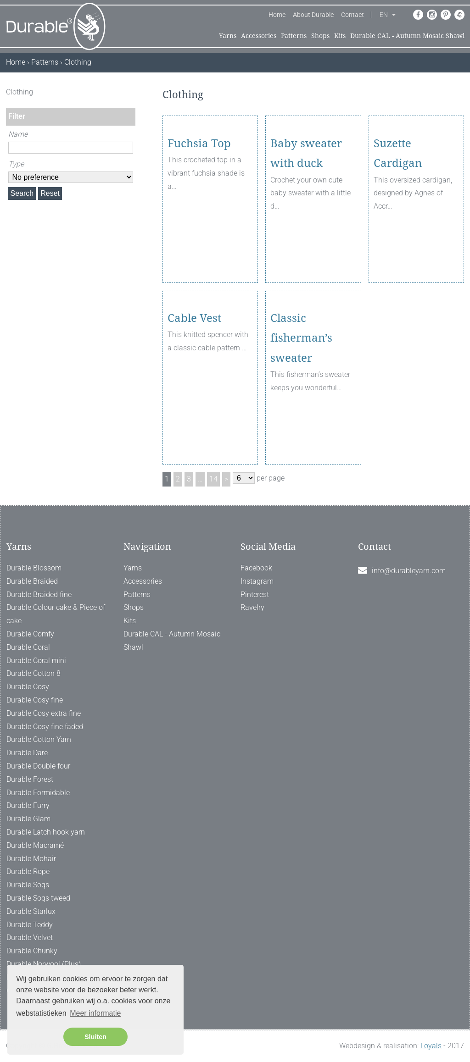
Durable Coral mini (36, 660)
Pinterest (255, 594)
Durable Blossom (34, 568)
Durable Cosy (27, 686)
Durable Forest (29, 779)
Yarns (227, 35)
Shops (320, 35)
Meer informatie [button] (95, 1013)
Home (277, 14)
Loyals (431, 1045)
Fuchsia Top (199, 194)
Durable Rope (28, 871)
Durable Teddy (29, 924)
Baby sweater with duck (306, 204)
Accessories (258, 35)
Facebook (256, 568)
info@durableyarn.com (409, 570)
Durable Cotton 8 (33, 673)
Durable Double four (38, 766)
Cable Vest (194, 369)
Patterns (294, 35)
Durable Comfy (30, 634)
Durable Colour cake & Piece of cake (55, 614)
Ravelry (252, 607)
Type (16, 164)
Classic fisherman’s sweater (301, 389)
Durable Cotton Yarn (38, 739)
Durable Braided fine (39, 594)
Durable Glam (28, 818)
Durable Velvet (29, 937)
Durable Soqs (27, 884)
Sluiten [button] (95, 1036)
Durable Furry (28, 805)
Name (18, 134)
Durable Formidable (38, 792)
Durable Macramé (35, 845)
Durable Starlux (31, 911)
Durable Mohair (31, 858)
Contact (352, 14)
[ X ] (129, 92)
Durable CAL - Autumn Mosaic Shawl (407, 35)
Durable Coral (28, 647)
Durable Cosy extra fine (43, 713)
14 (213, 479)
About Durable (313, 14)
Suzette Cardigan (398, 204)
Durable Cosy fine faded (44, 726)
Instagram (257, 581)
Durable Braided (32, 581)
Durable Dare (27, 752)
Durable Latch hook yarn (45, 832)
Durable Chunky (31, 950)
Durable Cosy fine (34, 700)
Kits (340, 35)
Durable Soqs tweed (38, 898)
